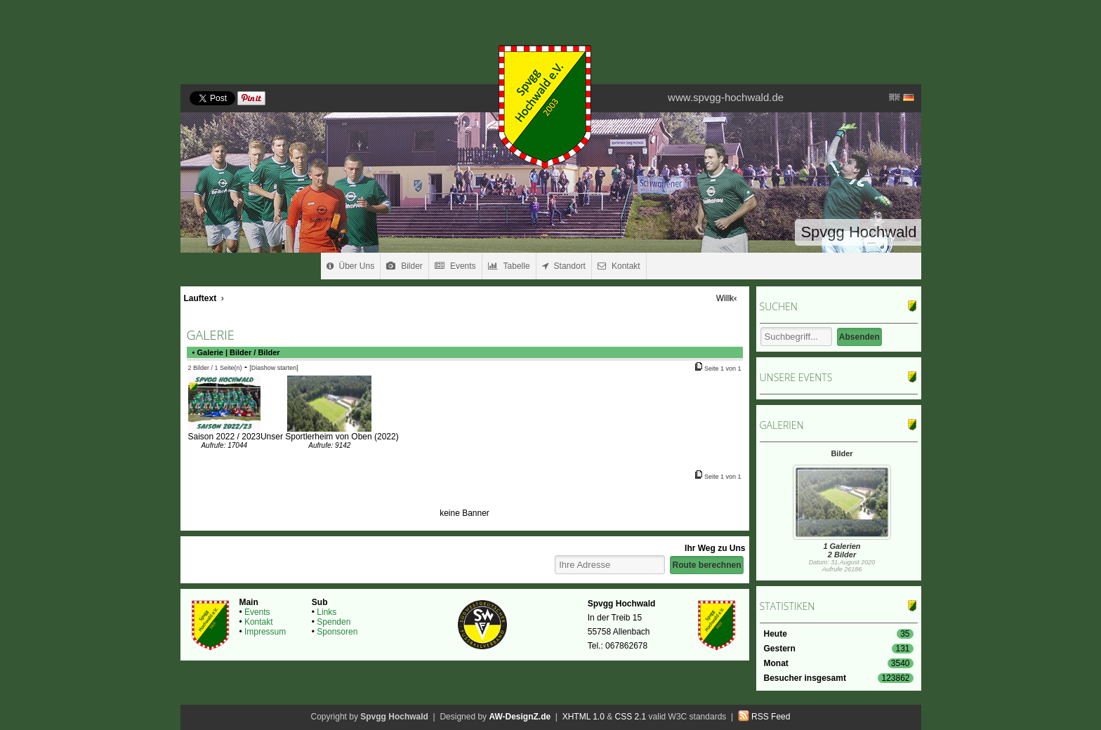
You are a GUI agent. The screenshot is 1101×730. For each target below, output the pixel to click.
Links (326, 612)
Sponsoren (337, 632)
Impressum (265, 632)
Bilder (404, 266)
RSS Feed (770, 717)
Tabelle (509, 266)
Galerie (210, 352)
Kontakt (619, 266)
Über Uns (351, 266)
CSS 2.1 (631, 717)
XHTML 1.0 (583, 717)
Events (455, 266)
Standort (564, 266)
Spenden (333, 622)
